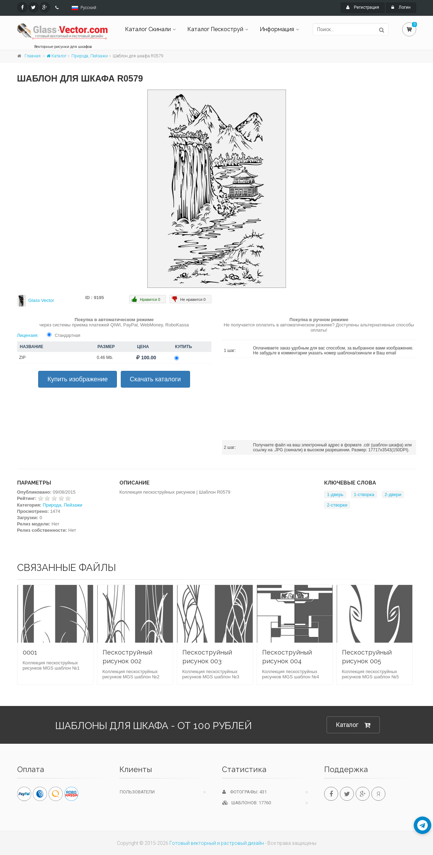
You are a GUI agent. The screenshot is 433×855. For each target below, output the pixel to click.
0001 (30, 652)
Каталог (57, 56)
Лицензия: (28, 335)
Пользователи (137, 791)
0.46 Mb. (105, 357)
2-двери (393, 494)
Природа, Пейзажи (89, 56)
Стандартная (68, 335)
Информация (277, 29)
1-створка (364, 494)
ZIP (22, 357)
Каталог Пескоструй (215, 29)
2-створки (337, 505)
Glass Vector (41, 300)
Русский (88, 7)
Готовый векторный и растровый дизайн (216, 843)
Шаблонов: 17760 (246, 802)
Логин (401, 7)
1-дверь (335, 494)
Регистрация (362, 7)
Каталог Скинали (148, 29)
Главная (33, 56)
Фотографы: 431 (244, 791)
